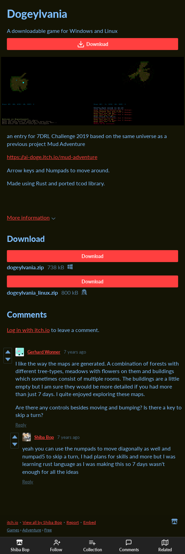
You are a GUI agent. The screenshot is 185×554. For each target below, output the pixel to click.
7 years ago (75, 352)
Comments (129, 545)
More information (31, 217)
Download (92, 44)
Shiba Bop (44, 437)
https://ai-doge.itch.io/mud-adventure (52, 156)
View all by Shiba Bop (42, 522)
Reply (20, 425)
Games (13, 529)
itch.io (12, 522)
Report (72, 522)
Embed (89, 522)
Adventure (31, 529)
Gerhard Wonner (43, 352)
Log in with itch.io (28, 330)
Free (48, 529)
